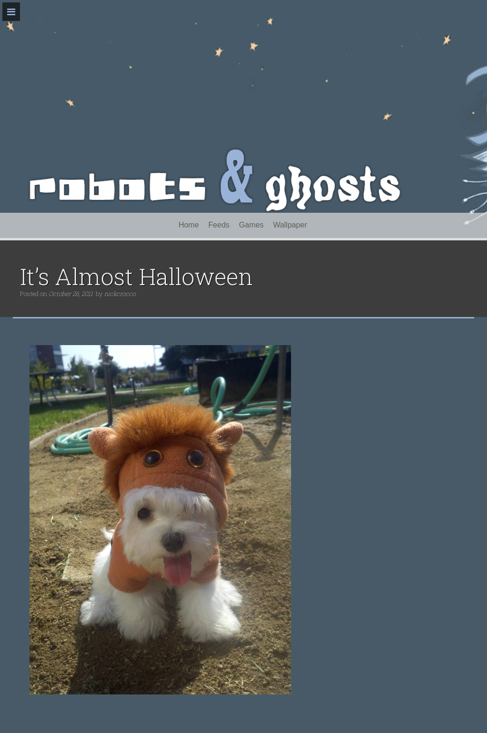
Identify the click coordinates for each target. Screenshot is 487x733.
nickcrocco (120, 293)
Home (188, 225)
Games (251, 225)
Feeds (218, 225)
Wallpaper (290, 225)
